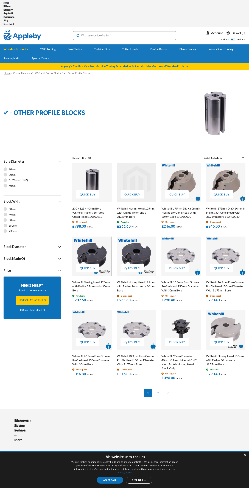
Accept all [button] (110, 480)
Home (7, 51)
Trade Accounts (113, 440)
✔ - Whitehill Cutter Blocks (46, 51)
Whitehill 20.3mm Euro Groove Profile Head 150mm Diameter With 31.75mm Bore (136, 339)
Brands (80, 449)
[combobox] (124, 14)
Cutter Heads (20, 51)
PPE (79, 444)
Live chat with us (32, 278)
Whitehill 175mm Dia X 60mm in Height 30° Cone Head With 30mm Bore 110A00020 (180, 191)
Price (7, 249)
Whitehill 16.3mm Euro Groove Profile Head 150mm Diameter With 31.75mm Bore (225, 265)
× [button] (245, 455)
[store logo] (22, 14)
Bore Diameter (14, 140)
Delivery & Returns (114, 444)
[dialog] (124, 470)
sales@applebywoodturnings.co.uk (36, 445)
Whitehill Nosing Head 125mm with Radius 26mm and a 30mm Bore (136, 265)
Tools (80, 435)
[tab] (32, 154)
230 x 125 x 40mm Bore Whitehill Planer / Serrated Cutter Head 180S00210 (88, 191)
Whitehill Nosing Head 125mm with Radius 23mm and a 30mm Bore (91, 265)
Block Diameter (15, 225)
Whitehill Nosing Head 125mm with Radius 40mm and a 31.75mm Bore (136, 191)
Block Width (12, 180)
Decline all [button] (139, 480)
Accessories (83, 440)
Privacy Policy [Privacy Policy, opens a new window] (124, 472)
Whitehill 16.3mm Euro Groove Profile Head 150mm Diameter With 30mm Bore (180, 265)
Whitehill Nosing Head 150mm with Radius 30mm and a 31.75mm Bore (225, 339)
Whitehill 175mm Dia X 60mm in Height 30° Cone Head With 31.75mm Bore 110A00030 (225, 191)
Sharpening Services (115, 449)
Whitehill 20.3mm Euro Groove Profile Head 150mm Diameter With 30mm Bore (91, 339)
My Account (111, 435)
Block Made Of (14, 237)
